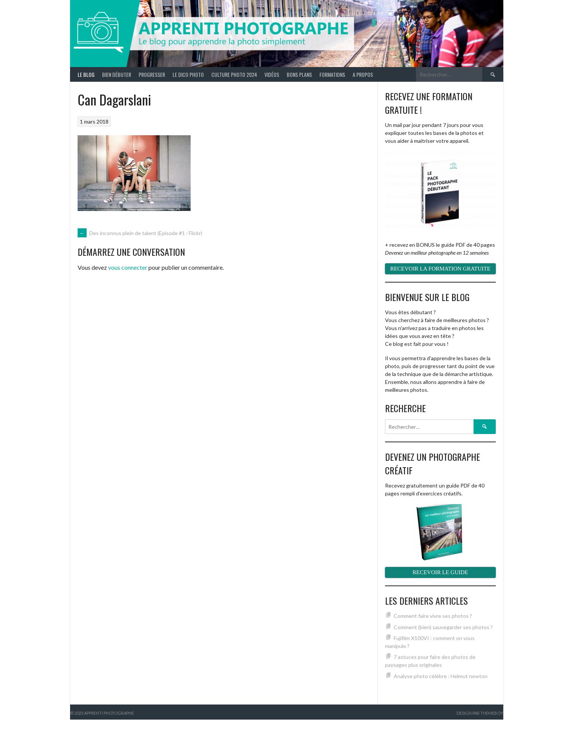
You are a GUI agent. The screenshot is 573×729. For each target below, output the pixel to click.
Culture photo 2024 (234, 74)
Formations (332, 74)
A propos (363, 74)
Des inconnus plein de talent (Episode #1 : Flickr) (140, 233)
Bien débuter (116, 74)
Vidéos (271, 74)
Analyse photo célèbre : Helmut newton (440, 676)
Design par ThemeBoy (480, 713)
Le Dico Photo (188, 74)
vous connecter (127, 267)
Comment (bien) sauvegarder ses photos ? (443, 627)
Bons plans (299, 74)
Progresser (152, 74)
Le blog (86, 74)
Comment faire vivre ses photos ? (433, 616)
